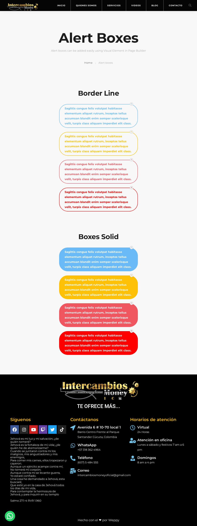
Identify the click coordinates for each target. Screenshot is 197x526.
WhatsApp (87, 445)
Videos (136, 5)
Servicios (114, 5)
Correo (83, 470)
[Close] (131, 104)
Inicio (61, 5)
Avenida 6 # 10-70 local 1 (99, 427)
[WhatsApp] (72, 445)
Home (88, 62)
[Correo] (72, 471)
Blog (154, 5)
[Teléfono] (72, 458)
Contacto (175, 5)
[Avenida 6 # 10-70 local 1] (72, 427)
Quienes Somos (86, 5)
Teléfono (85, 458)
